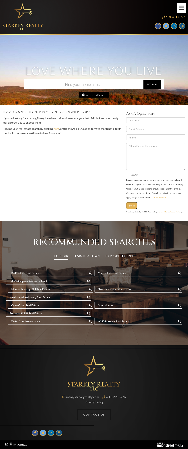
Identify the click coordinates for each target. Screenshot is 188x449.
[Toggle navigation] (181, 8)
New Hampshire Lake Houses (114, 289)
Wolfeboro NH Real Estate (113, 321)
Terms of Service (175, 212)
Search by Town (87, 256)
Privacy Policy (159, 197)
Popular (61, 256)
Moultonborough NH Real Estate (30, 289)
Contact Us (94, 414)
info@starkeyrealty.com (82, 397)
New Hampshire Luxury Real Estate (29, 297)
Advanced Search (96, 95)
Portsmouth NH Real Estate (25, 313)
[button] (152, 84)
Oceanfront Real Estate (25, 305)
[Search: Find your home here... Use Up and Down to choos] (83, 84)
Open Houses (105, 305)
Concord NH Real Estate (112, 273)
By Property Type (119, 256)
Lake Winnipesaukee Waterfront (28, 281)
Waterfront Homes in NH (25, 321)
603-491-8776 (175, 17)
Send (132, 205)
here (56, 128)
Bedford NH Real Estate (25, 273)
